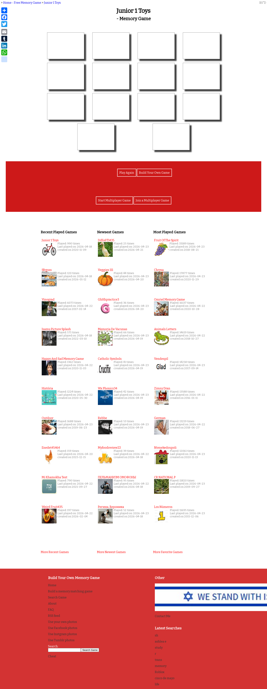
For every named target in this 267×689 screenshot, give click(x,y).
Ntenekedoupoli (165, 447)
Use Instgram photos (62, 634)
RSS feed (54, 616)
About (52, 603)
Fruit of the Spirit (166, 240)
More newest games (111, 552)
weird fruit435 (52, 507)
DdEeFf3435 (106, 240)
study (159, 647)
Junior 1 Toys (52, 2)
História (47, 388)
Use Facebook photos (62, 628)
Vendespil (161, 359)
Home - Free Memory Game (22, 2)
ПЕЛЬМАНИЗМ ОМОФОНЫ (117, 477)
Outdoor (47, 418)
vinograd (48, 299)
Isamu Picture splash (56, 329)
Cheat (52, 656)
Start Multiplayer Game (114, 200)
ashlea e (160, 641)
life (157, 684)
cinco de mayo (164, 678)
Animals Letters (165, 329)
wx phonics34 (107, 388)
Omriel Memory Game (169, 299)
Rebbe (102, 418)
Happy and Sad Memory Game (63, 359)
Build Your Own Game (154, 172)
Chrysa (159, 270)
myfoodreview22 (109, 447)
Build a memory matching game (70, 591)
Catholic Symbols (110, 359)
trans (158, 660)
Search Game (57, 597)
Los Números (163, 507)
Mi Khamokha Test (54, 477)
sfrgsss (47, 270)
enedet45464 (51, 447)
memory (161, 666)
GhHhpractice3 (108, 299)
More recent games (55, 552)
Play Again (126, 172)
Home (52, 585)
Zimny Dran (162, 388)
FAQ (51, 609)
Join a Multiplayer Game (152, 200)
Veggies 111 (105, 270)
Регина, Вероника (111, 507)
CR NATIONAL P (165, 477)
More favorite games (168, 552)
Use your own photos (62, 622)
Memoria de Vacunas (112, 329)
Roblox (159, 672)
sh (156, 635)
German (160, 418)
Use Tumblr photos (61, 640)
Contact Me (162, 616)
